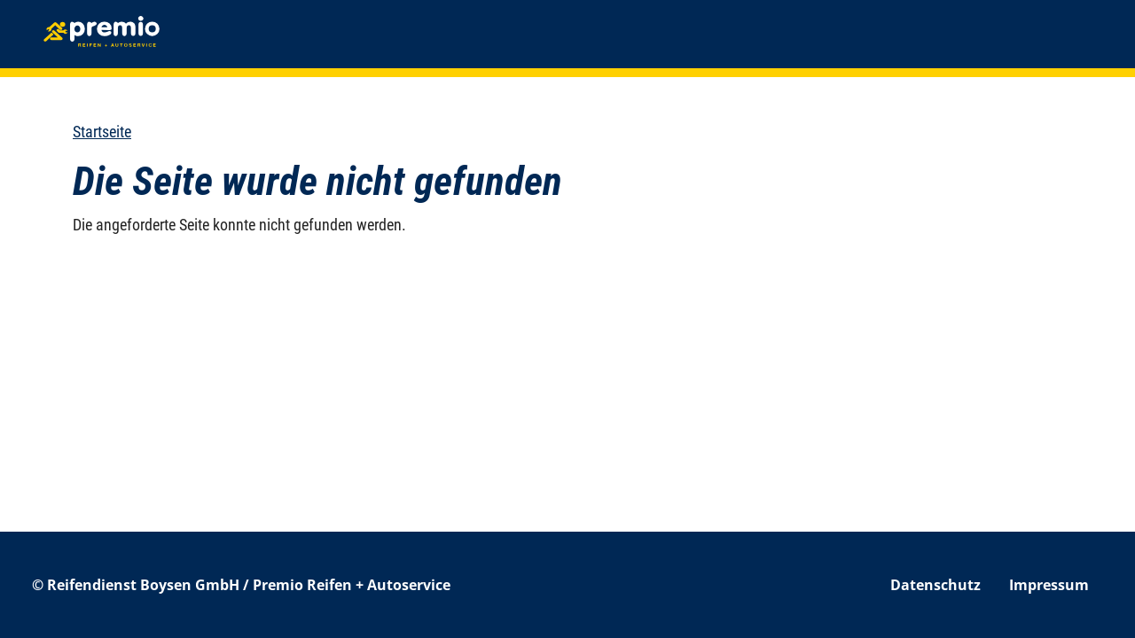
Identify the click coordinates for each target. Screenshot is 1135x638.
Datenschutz (935, 585)
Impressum (1049, 585)
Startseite (102, 131)
